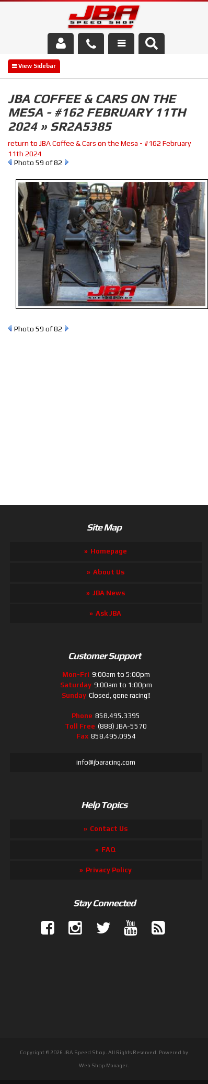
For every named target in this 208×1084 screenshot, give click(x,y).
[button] (151, 43)
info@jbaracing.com (105, 762)
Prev (9, 162)
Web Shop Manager (103, 1065)
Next (66, 162)
